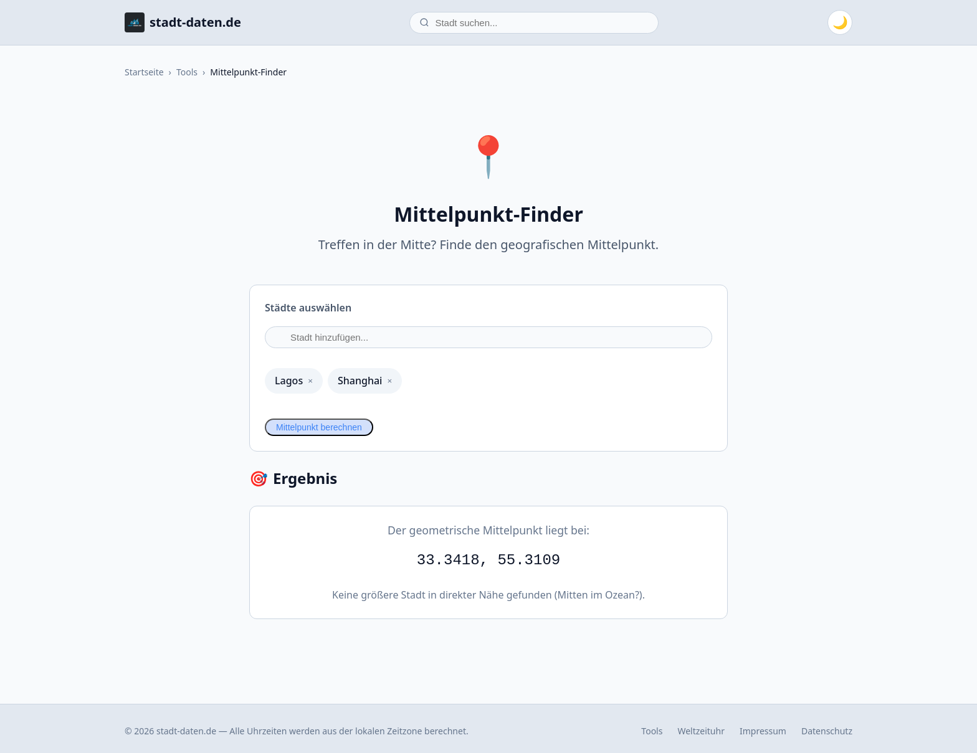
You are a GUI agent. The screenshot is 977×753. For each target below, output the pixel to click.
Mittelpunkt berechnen (319, 427)
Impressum (763, 731)
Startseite (144, 72)
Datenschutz (826, 731)
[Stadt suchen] (534, 23)
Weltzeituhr (701, 731)
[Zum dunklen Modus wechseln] (839, 22)
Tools (187, 72)
